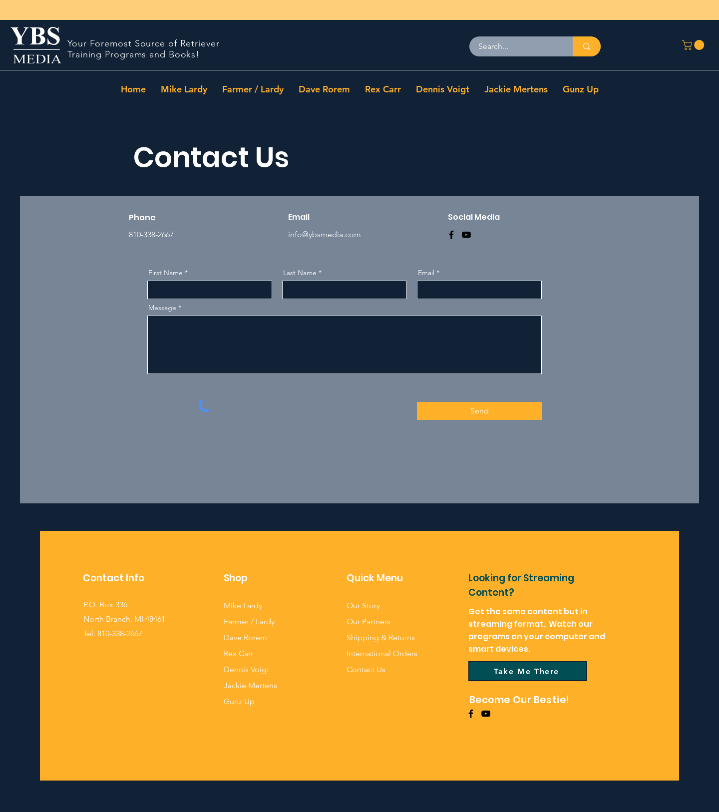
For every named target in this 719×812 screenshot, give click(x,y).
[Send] (479, 411)
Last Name (300, 272)
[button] (694, 45)
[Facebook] (451, 234)
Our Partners (368, 621)
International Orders (382, 653)
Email (426, 272)
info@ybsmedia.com (324, 234)
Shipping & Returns (381, 637)
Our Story (363, 605)
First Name (165, 272)
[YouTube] (466, 234)
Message (162, 307)
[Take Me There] (527, 671)
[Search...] (515, 46)
